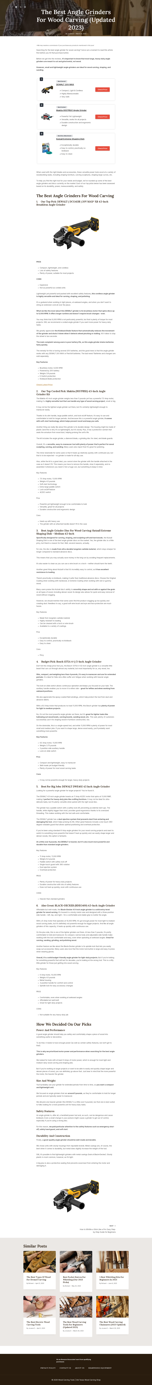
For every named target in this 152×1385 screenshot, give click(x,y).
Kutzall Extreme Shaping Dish (70, 139)
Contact (81, 15)
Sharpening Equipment (100, 1368)
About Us (79, 1368)
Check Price (102, 90)
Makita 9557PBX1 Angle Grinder (71, 110)
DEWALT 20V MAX (65, 84)
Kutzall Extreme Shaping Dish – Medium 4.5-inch (73, 532)
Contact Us (65, 1368)
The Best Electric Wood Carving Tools (38, 1323)
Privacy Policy (48, 1368)
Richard (31, 1283)
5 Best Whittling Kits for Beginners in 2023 (111, 1278)
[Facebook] (16, 7)
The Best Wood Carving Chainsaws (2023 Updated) (112, 1323)
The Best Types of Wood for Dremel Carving (39, 1278)
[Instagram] (25, 7)
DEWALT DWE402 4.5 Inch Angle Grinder (86, 786)
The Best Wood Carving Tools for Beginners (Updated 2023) (74, 1324)
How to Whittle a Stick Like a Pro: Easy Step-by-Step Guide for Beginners (97, 1229)
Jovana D (71, 34)
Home (60, 15)
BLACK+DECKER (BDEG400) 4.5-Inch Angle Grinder (85, 905)
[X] (20, 7)
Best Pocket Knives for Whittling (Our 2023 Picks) (74, 1279)
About (70, 15)
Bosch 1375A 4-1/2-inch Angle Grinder (79, 661)
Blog (92, 15)
